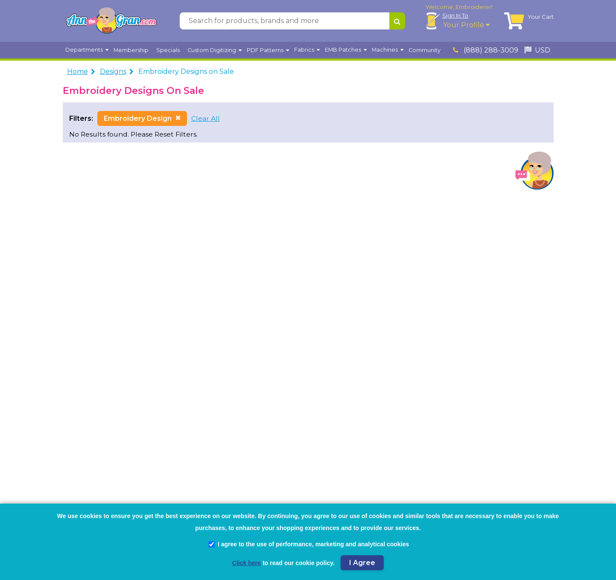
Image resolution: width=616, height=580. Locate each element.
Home (77, 71)
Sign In (455, 15)
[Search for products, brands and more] (284, 20)
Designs (113, 71)
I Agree (362, 563)
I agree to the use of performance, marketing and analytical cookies (308, 544)
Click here (246, 563)
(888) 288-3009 (485, 50)
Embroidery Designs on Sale (186, 71)
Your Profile (466, 25)
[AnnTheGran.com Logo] (111, 21)
